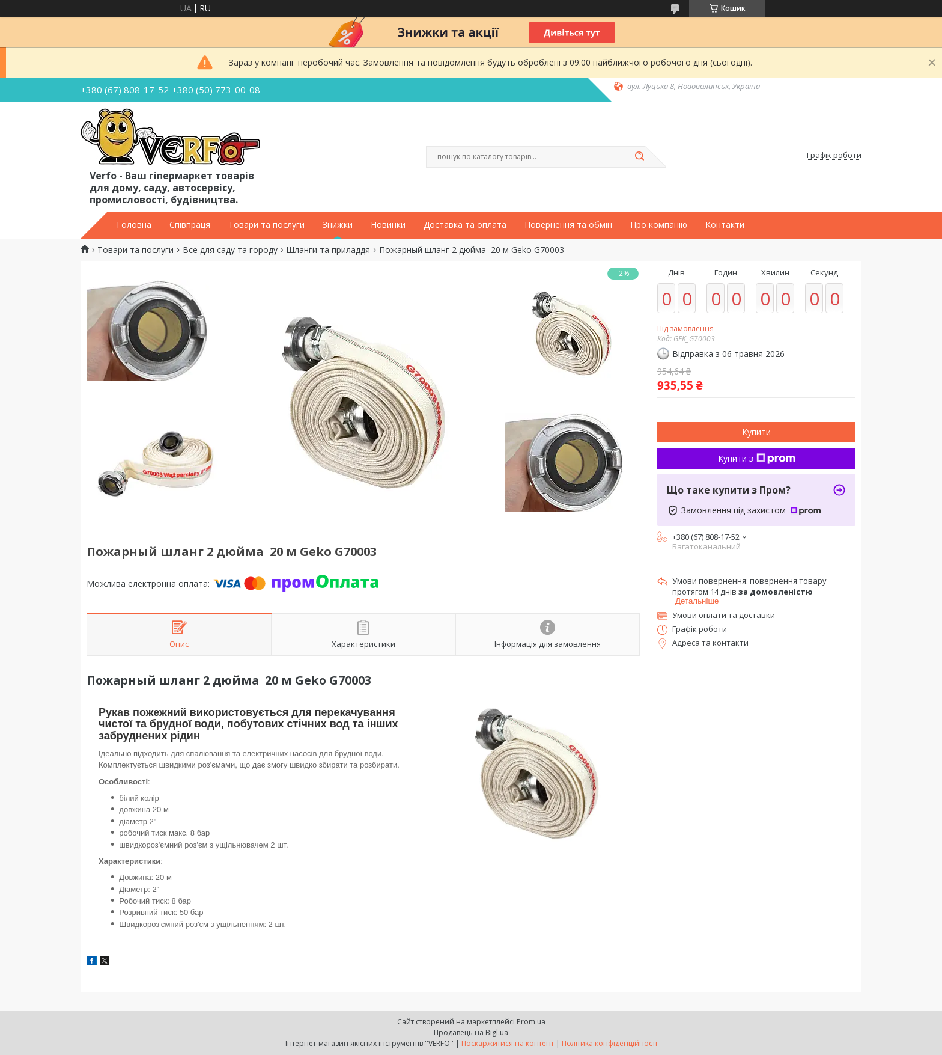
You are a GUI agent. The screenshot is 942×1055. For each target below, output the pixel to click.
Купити (756, 432)
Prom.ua (531, 1022)
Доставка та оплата (465, 225)
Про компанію (658, 225)
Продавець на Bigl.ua (471, 1032)
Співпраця (189, 225)
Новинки (388, 225)
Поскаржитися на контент (507, 1043)
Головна (134, 225)
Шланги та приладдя (328, 250)
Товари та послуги (266, 225)
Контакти (724, 225)
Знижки (338, 225)
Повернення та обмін (568, 225)
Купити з (756, 458)
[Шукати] (639, 157)
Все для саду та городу (230, 250)
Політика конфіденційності (609, 1043)
